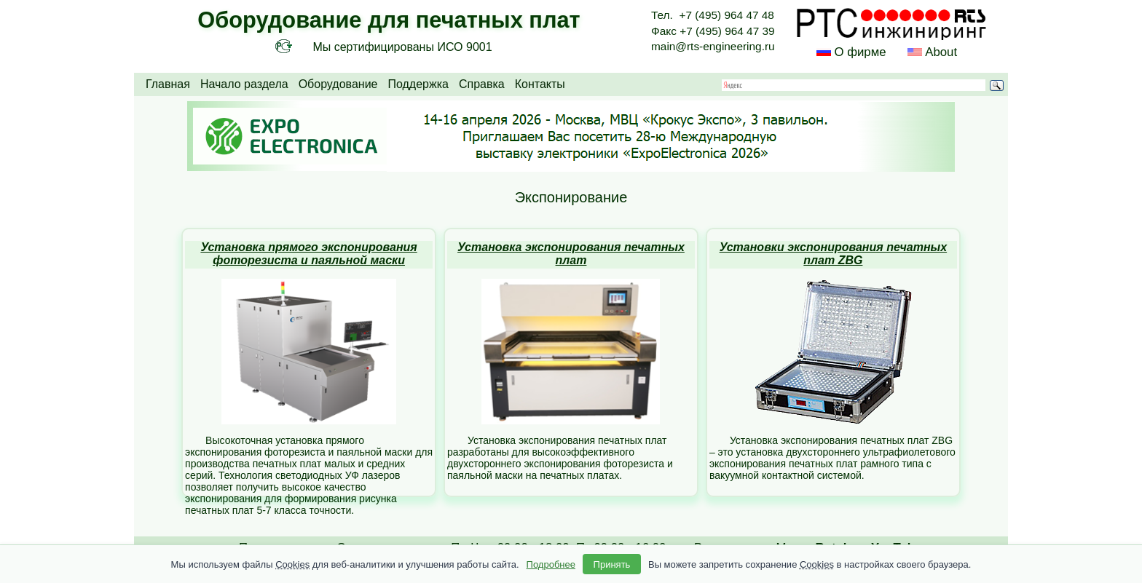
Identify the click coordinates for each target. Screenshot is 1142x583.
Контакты (540, 84)
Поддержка (417, 84)
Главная (168, 84)
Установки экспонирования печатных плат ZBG (833, 253)
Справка (482, 84)
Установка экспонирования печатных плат (571, 253)
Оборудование (338, 84)
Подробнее (551, 564)
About (939, 52)
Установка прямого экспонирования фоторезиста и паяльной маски (308, 253)
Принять (612, 564)
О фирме (860, 52)
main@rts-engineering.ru (713, 46)
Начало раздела (244, 84)
